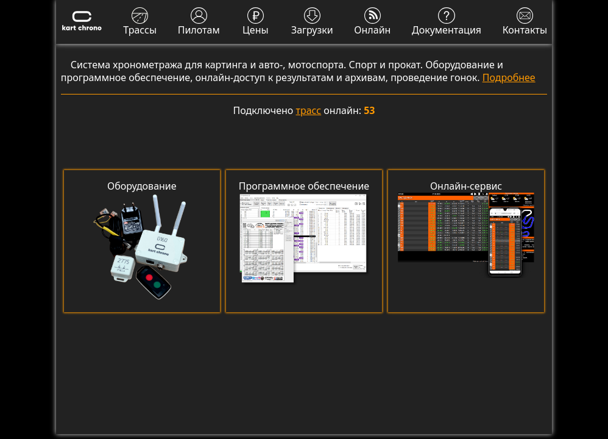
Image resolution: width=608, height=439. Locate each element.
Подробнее (509, 77)
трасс (309, 110)
